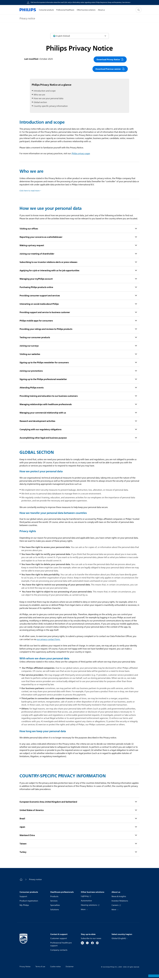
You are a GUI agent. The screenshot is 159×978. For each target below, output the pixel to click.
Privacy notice (35, 879)
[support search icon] (139, 10)
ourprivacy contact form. (48, 639)
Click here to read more (29, 190)
